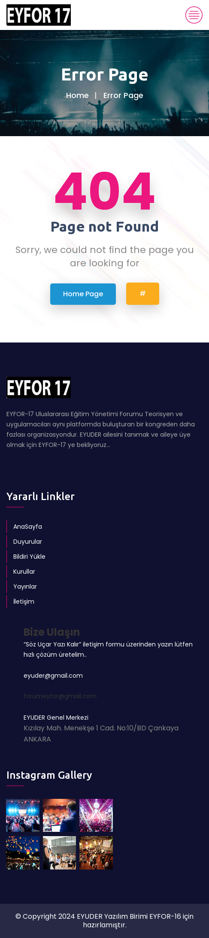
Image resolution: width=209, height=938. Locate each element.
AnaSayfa (27, 526)
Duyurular (27, 541)
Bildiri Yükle (29, 556)
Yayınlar (25, 586)
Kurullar (24, 571)
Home (77, 95)
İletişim (23, 601)
